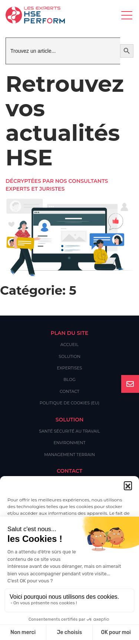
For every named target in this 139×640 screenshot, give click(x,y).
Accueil (69, 344)
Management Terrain (69, 454)
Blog (69, 379)
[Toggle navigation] (127, 15)
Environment (69, 442)
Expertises (69, 368)
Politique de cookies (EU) (69, 402)
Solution (69, 356)
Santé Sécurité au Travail (69, 431)
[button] (128, 485)
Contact (69, 391)
